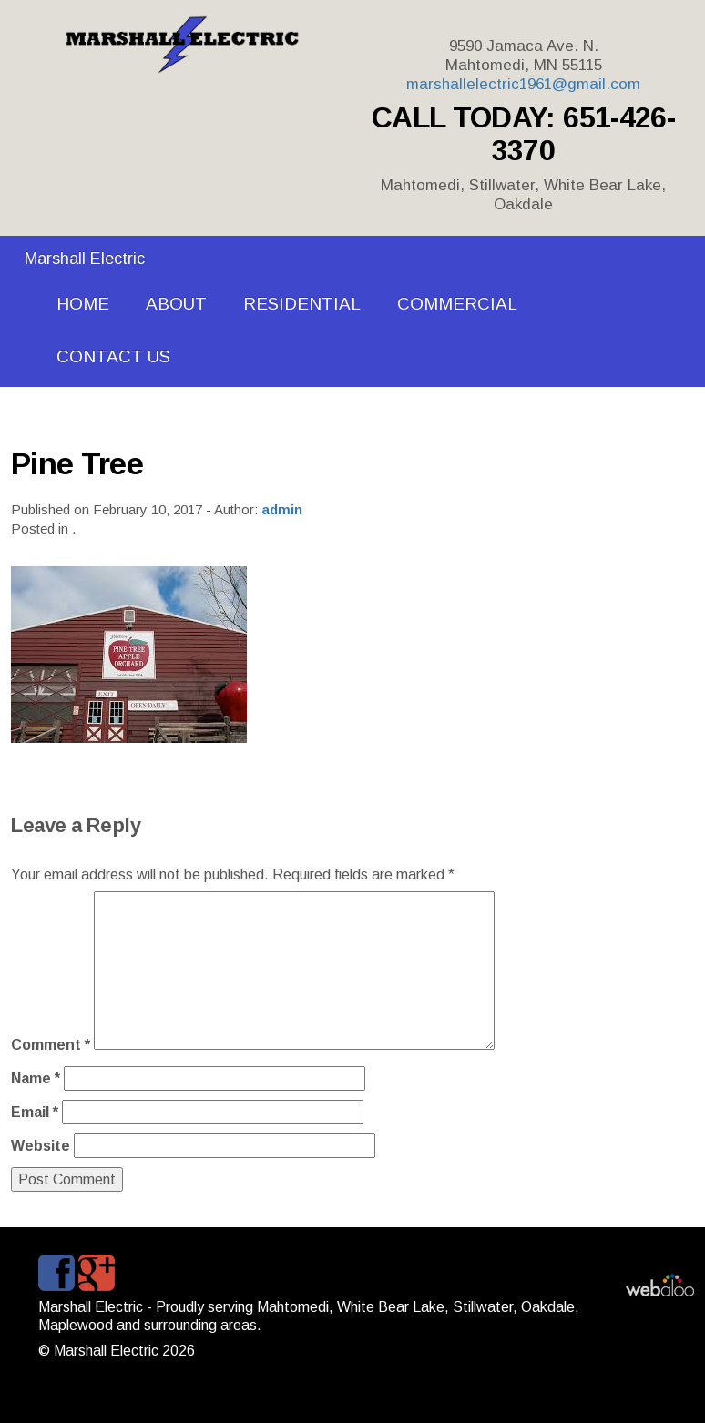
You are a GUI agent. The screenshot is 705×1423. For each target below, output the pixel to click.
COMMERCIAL (457, 303)
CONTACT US (113, 356)
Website (40, 1146)
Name (35, 1078)
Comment (50, 1044)
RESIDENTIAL (302, 303)
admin (281, 509)
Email (34, 1112)
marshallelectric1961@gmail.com (523, 84)
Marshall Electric (85, 258)
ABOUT (176, 303)
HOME (82, 303)
